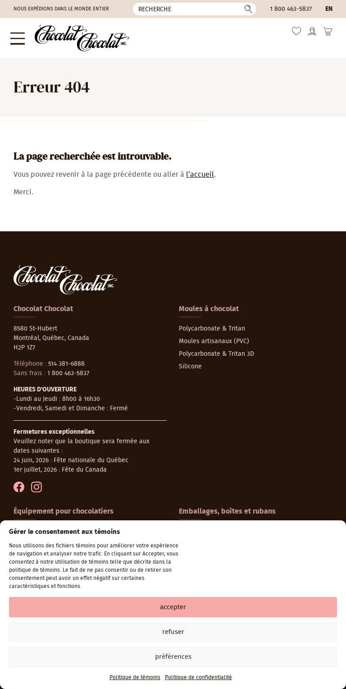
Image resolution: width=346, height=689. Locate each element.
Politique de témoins (134, 677)
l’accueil (200, 169)
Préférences (173, 656)
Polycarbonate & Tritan (212, 324)
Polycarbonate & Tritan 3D (216, 349)
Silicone (190, 361)
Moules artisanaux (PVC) (214, 336)
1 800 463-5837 (291, 9)
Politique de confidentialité (198, 677)
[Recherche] (194, 9)
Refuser (173, 632)
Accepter (173, 607)
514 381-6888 (66, 359)
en (328, 9)
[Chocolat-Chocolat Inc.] (73, 35)
